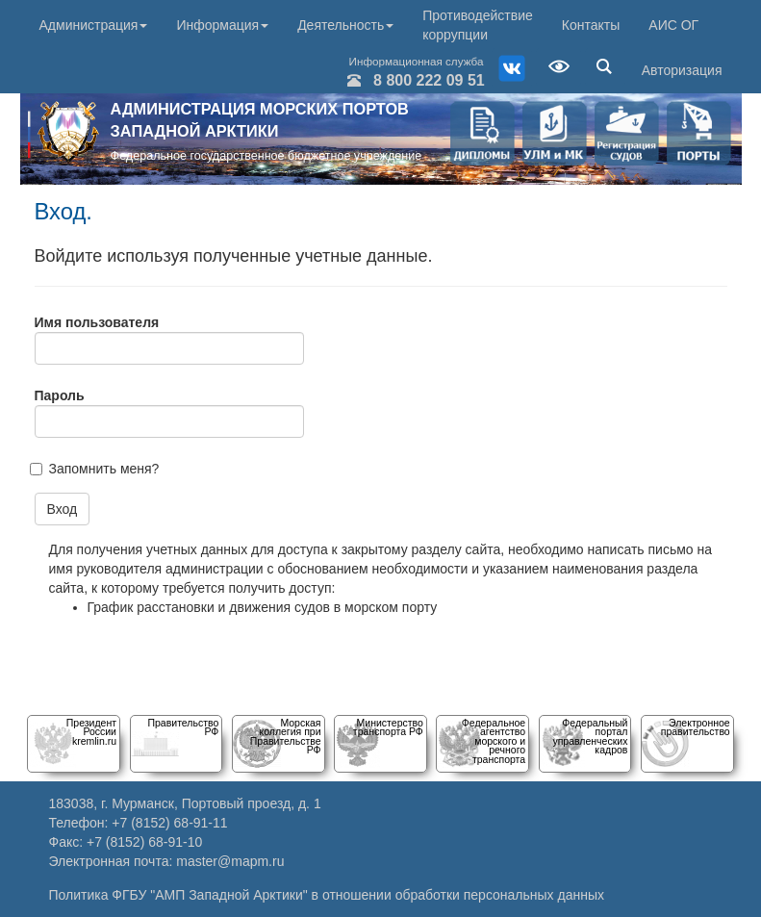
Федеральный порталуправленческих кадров (589, 736)
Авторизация (682, 70)
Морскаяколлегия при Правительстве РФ (285, 736)
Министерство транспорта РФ (388, 727)
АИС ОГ (673, 25)
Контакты (591, 25)
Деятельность (345, 25)
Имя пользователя (97, 322)
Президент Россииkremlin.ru (91, 732)
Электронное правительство (695, 727)
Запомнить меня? (104, 468)
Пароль (60, 395)
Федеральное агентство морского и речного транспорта (493, 741)
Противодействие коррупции (477, 25)
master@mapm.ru (230, 861)
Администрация (93, 25)
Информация (222, 25)
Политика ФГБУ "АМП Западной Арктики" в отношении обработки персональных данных (327, 895)
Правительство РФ (182, 727)
